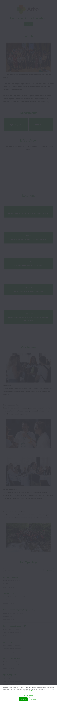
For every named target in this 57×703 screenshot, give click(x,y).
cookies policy (29, 691)
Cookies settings (28, 695)
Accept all (23, 699)
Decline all (33, 699)
